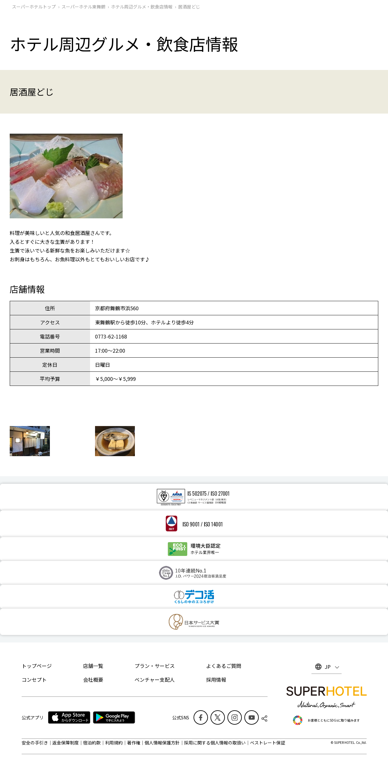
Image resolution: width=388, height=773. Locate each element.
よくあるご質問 (223, 665)
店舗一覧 (93, 665)
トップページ (37, 665)
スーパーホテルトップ (34, 6)
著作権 (133, 742)
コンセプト (34, 679)
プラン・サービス (155, 665)
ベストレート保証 (267, 742)
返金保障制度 (65, 742)
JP (328, 666)
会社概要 (93, 679)
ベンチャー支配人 (155, 679)
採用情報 (216, 679)
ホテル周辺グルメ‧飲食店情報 (142, 6)
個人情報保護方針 (162, 742)
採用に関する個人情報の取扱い (215, 742)
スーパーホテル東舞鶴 (83, 6)
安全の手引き (35, 742)
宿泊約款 (92, 742)
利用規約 (114, 742)
